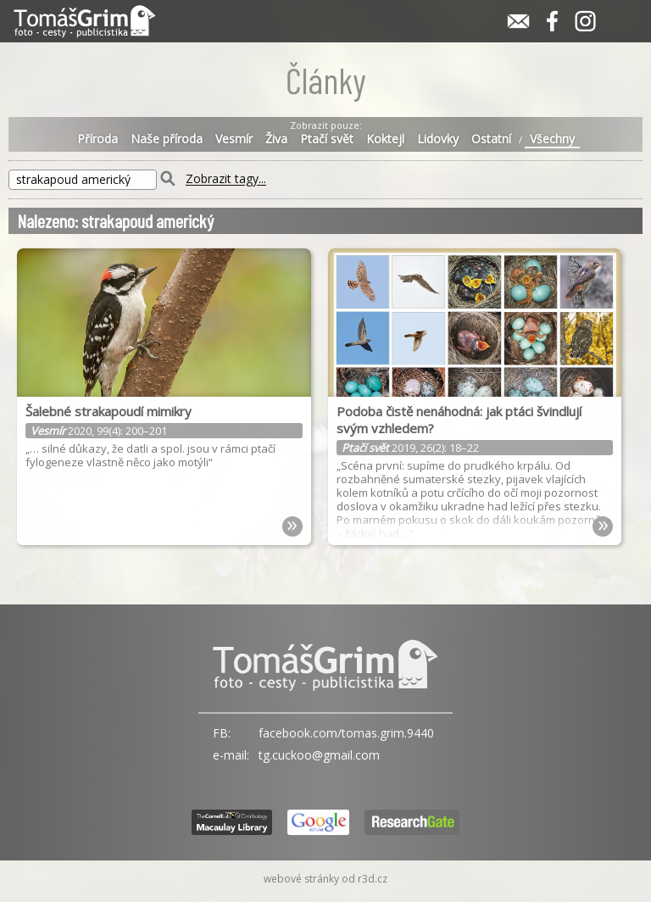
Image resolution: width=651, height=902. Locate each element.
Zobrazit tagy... (226, 179)
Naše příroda (167, 139)
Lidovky (438, 139)
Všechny (552, 139)
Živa (276, 139)
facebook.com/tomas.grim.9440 (346, 733)
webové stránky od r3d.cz (325, 878)
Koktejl (385, 139)
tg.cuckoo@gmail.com (319, 755)
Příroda (97, 139)
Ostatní (491, 139)
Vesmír (234, 139)
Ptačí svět (326, 139)
